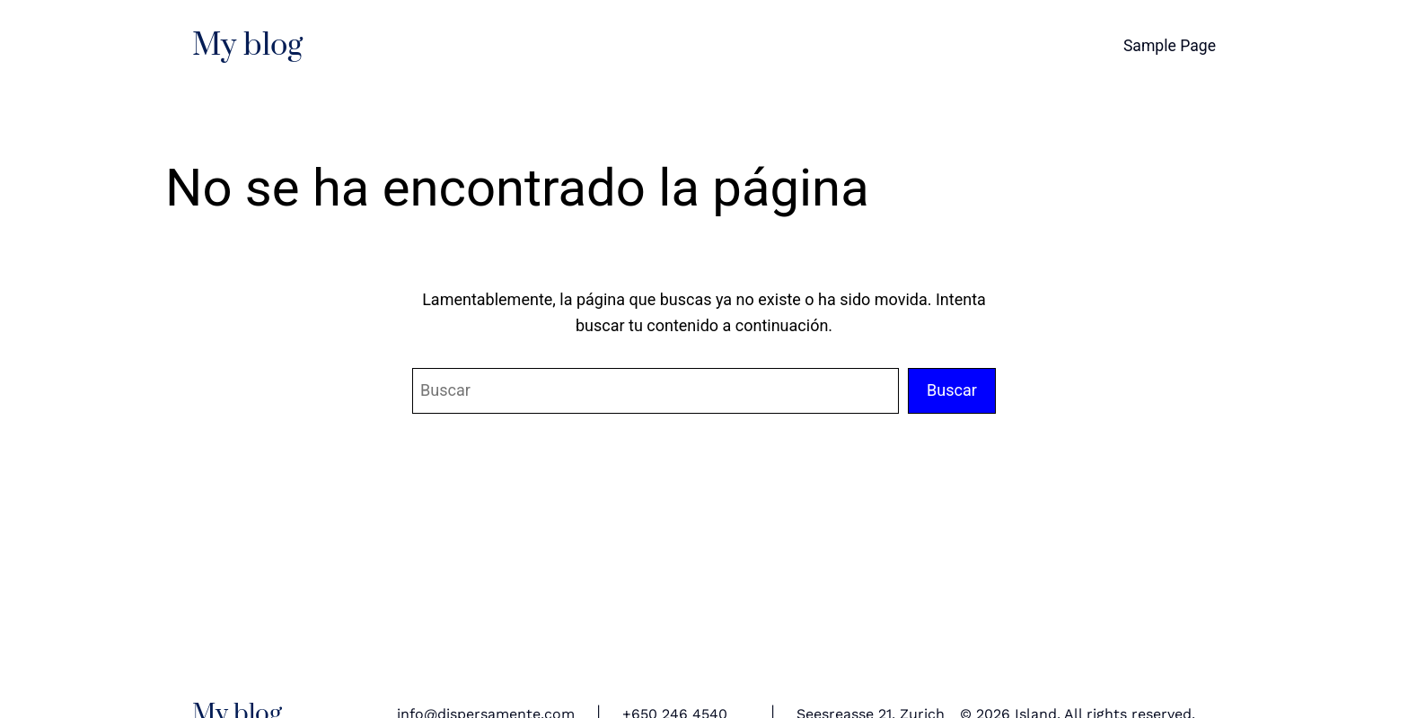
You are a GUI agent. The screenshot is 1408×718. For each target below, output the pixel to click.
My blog (247, 46)
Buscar (952, 390)
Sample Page (1169, 46)
